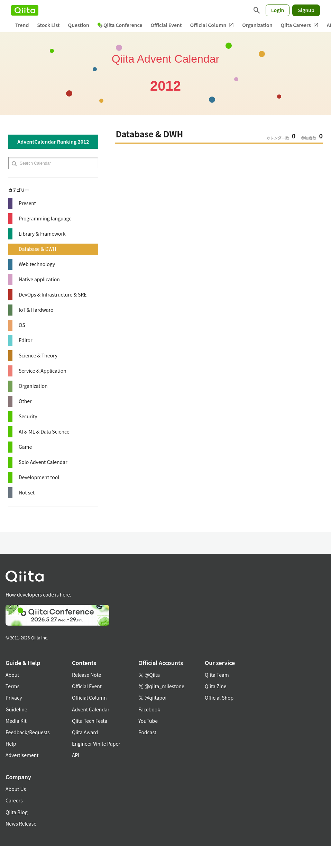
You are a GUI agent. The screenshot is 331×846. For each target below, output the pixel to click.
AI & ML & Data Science (44, 431)
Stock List (48, 24)
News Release (21, 823)
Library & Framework (42, 233)
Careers (14, 800)
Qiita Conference (120, 24)
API (75, 755)
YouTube (148, 720)
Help (11, 743)
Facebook (149, 709)
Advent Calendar (90, 709)
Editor (26, 340)
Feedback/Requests (28, 732)
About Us (16, 788)
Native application (39, 279)
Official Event (166, 24)
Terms (12, 686)
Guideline (16, 709)
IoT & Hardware (36, 309)
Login (277, 10)
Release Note (86, 674)
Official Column (212, 25)
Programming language (45, 218)
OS (22, 324)
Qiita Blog (17, 812)
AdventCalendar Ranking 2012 (53, 141)
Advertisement (22, 755)
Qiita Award (85, 732)
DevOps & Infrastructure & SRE (53, 294)
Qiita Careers (300, 25)
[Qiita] (24, 10)
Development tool (39, 477)
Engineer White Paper (96, 743)
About (12, 674)
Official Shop (219, 697)
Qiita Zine (216, 686)
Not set (27, 492)
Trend (22, 24)
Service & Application (42, 370)
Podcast (147, 732)
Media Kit (16, 720)
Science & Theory (38, 355)
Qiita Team (217, 674)
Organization (257, 24)
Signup (306, 10)
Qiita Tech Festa (89, 720)
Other (25, 401)
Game (25, 446)
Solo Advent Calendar (43, 461)
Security (28, 416)
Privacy (14, 697)
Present (27, 203)
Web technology (37, 264)
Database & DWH (37, 248)
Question (78, 24)
